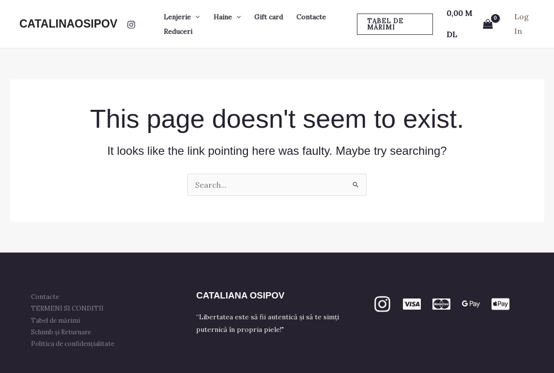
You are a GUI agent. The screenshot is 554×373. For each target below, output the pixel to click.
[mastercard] (441, 304)
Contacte (311, 17)
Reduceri (178, 31)
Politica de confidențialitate (72, 344)
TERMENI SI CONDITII (67, 308)
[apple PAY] (500, 304)
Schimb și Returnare (61, 332)
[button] (195, 17)
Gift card (268, 17)
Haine (227, 17)
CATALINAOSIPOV (68, 23)
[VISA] (412, 304)
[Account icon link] (524, 24)
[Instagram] (131, 24)
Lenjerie (182, 17)
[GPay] (471, 304)
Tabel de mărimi (55, 320)
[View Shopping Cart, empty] (470, 24)
